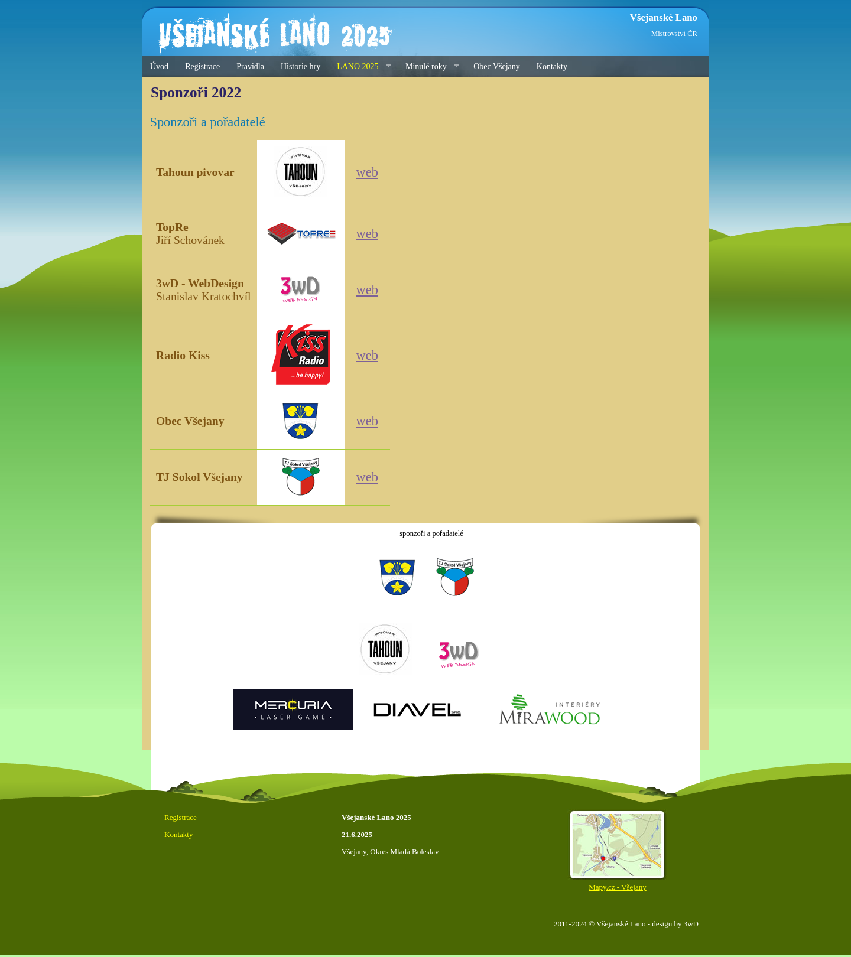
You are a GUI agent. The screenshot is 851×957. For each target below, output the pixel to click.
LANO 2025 (360, 66)
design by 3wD (675, 923)
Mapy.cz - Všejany (617, 882)
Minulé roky (428, 66)
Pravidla (250, 66)
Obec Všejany (496, 66)
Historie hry (300, 66)
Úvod (159, 66)
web (367, 172)
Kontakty (552, 66)
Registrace (202, 66)
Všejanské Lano (663, 17)
